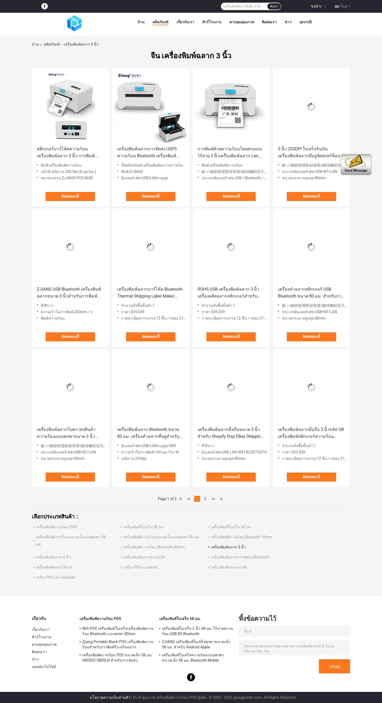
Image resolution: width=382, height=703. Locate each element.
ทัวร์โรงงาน (212, 22)
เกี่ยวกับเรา (185, 22)
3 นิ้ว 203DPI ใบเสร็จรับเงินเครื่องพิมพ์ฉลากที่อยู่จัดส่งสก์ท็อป (309, 152)
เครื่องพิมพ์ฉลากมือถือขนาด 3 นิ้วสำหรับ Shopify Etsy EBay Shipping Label (230, 433)
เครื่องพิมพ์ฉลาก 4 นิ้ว (53, 557)
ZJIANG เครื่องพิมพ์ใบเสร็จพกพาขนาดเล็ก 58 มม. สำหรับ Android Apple (196, 644)
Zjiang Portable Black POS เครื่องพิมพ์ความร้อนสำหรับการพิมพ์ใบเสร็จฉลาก (117, 644)
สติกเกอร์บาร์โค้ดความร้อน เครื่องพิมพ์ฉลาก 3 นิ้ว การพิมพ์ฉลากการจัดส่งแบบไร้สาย (66, 152)
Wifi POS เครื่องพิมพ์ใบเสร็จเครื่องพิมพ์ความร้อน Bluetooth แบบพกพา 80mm (118, 631)
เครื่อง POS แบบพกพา (140, 567)
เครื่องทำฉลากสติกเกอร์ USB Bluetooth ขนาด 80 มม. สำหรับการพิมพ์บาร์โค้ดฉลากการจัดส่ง (311, 293)
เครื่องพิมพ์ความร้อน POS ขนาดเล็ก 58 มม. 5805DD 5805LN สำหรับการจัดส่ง (117, 657)
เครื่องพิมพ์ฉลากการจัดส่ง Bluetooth (240, 557)
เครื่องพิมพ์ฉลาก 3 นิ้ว (228, 547)
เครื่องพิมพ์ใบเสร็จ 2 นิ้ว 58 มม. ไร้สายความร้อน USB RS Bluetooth (197, 631)
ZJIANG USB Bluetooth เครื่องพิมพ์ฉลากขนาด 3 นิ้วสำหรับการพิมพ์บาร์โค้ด (69, 293)
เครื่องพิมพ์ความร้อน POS (56, 527)
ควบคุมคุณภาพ (241, 22)
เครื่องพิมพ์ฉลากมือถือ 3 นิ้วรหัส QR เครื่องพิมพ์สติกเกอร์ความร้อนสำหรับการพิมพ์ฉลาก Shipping (311, 433)
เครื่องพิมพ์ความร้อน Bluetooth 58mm (241, 537)
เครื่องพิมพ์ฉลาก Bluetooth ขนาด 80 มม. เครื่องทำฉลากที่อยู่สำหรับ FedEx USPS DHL (148, 433)
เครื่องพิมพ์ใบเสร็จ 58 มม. (143, 527)
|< (180, 499)
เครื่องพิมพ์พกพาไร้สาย (54, 567)
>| (221, 499)
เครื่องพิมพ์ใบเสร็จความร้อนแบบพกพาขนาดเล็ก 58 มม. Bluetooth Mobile (193, 657)
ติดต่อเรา (269, 22)
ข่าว (288, 22)
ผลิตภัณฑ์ (160, 22)
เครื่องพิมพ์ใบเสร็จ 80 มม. (231, 527)
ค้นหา (274, 6)
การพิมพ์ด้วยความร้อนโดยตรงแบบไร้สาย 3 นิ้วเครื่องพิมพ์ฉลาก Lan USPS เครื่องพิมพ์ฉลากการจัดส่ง (230, 152)
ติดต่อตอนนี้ (70, 196)
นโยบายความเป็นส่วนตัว (110, 697)
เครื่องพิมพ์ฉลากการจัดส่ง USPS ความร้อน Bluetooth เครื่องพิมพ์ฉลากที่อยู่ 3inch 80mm (147, 152)
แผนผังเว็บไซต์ (44, 667)
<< (189, 499)
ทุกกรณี (305, 22)
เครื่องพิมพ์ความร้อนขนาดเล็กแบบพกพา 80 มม (161, 537)
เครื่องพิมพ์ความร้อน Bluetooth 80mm (154, 547)
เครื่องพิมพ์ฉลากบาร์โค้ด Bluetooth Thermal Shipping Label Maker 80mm (150, 293)
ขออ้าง (316, 6)
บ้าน (141, 22)
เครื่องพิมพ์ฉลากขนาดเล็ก (144, 557)
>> (213, 499)
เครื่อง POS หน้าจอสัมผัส (55, 577)
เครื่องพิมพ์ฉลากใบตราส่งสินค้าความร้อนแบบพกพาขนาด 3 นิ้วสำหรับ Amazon (66, 433)
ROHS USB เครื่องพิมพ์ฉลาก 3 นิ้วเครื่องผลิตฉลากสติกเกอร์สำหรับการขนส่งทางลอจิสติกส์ (228, 293)
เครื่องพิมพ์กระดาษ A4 (228, 567)
